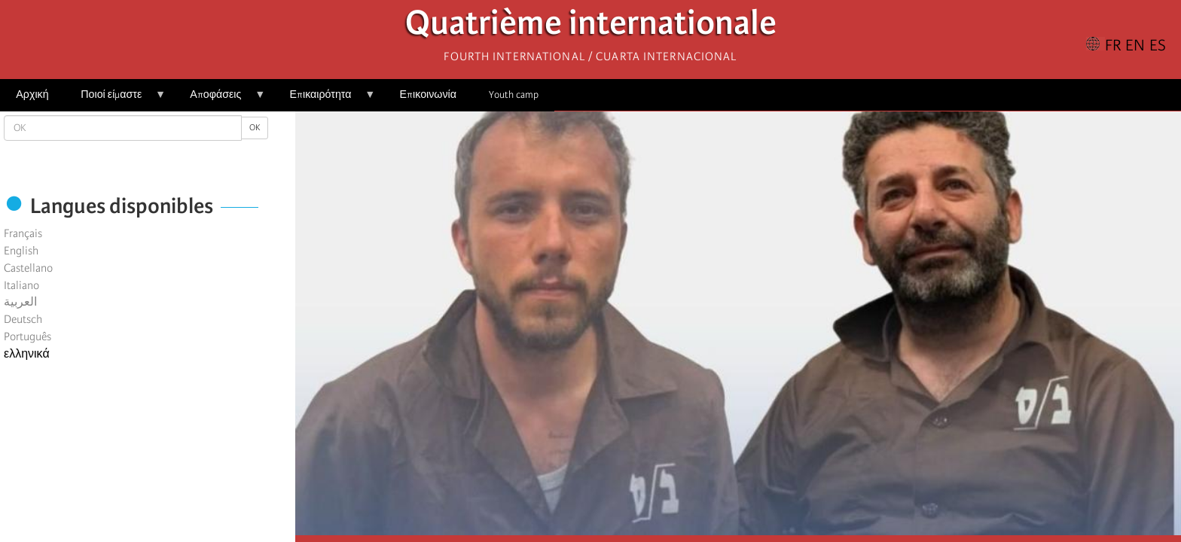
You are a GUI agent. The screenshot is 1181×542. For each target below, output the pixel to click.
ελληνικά (27, 354)
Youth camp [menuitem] (514, 94)
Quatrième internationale (591, 26)
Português (27, 336)
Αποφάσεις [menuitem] (219, 100)
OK (254, 127)
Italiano (21, 285)
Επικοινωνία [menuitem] (428, 94)
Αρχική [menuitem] (32, 94)
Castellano (28, 268)
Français (23, 233)
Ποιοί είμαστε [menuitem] (115, 100)
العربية (20, 302)
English (21, 250)
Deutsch (23, 319)
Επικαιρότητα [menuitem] (324, 100)
